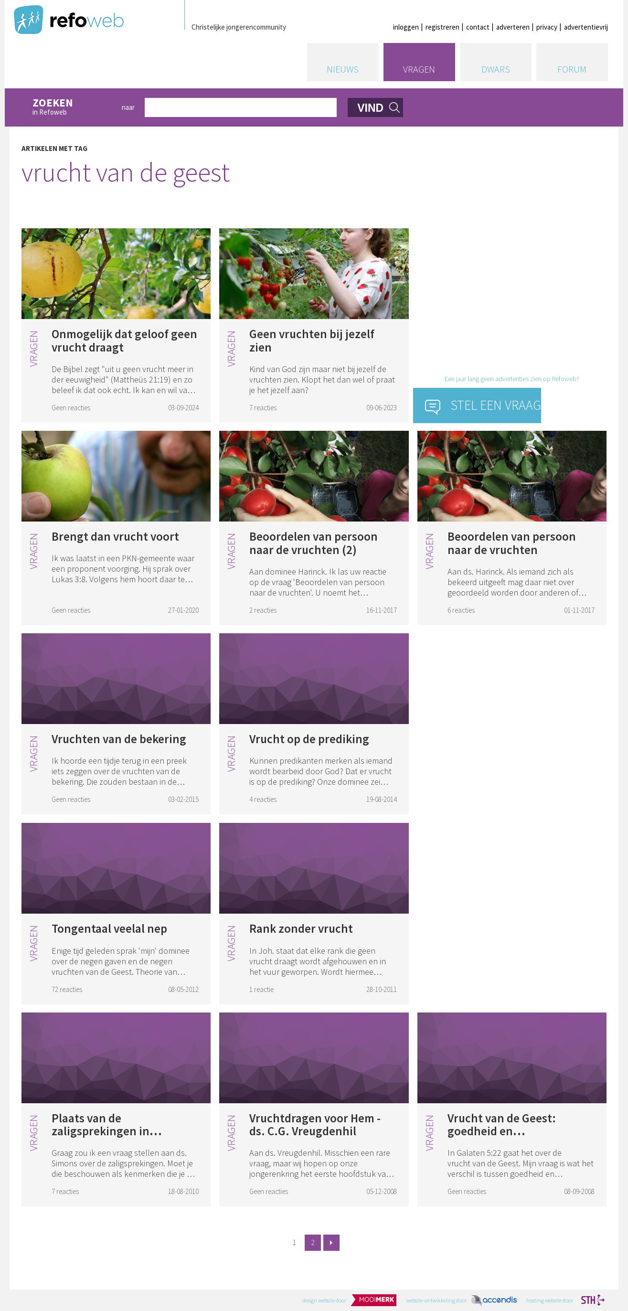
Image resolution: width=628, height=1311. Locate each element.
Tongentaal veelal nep (109, 928)
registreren (442, 27)
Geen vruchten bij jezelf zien (311, 340)
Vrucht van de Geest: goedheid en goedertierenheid (501, 1131)
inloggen (406, 27)
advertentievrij (586, 27)
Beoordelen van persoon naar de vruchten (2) (313, 543)
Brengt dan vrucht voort (115, 536)
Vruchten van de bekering (119, 738)
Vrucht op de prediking (309, 738)
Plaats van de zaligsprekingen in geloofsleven (100, 1131)
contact (478, 27)
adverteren (513, 27)
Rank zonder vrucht (301, 928)
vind (370, 108)
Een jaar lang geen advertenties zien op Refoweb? (512, 378)
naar (128, 107)
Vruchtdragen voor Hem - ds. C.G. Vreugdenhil (315, 1124)
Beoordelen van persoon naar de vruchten (511, 543)
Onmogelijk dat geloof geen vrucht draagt (124, 340)
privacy (546, 27)
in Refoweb (71, 107)
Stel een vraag (496, 405)
